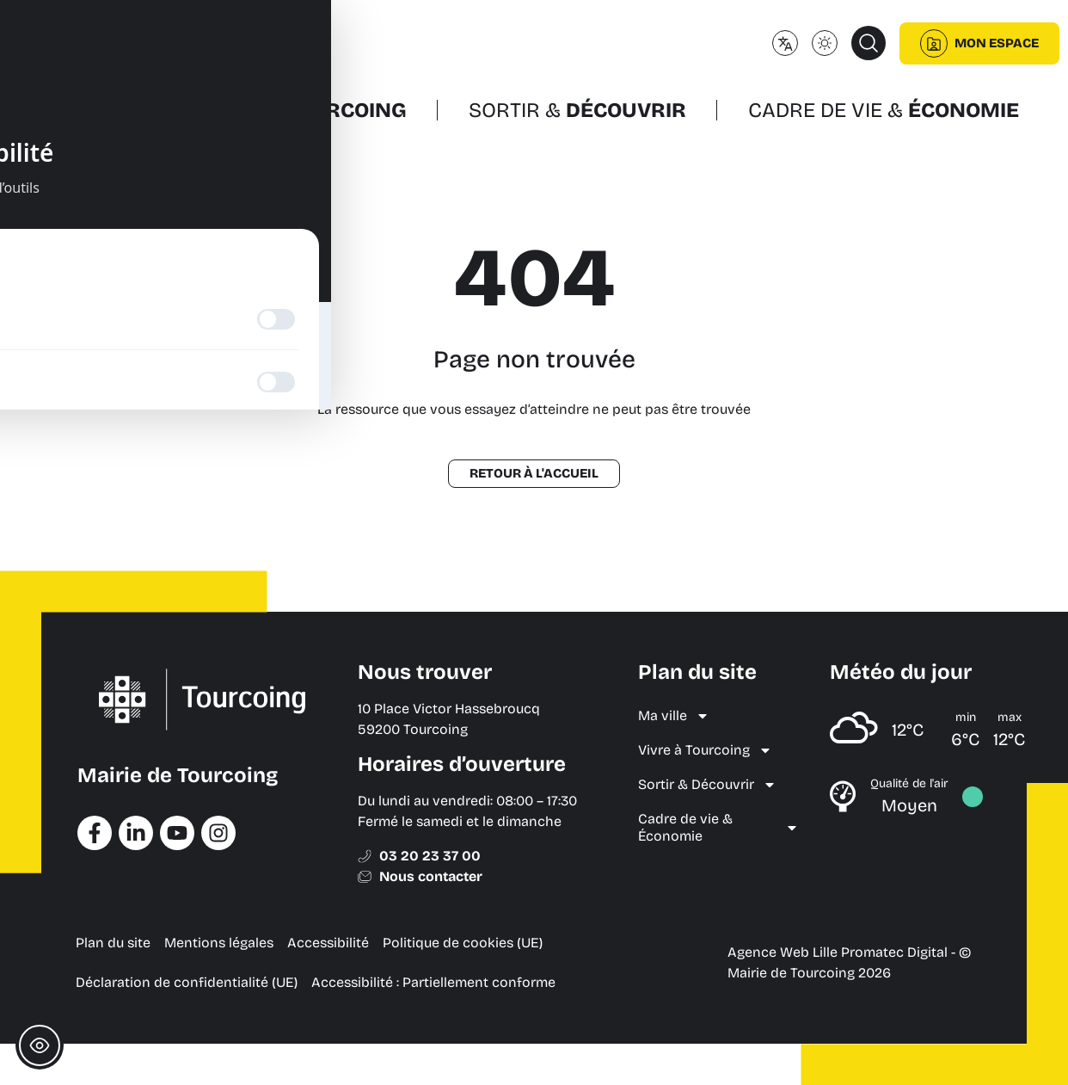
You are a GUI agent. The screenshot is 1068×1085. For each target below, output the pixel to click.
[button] (868, 43)
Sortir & (577, 110)
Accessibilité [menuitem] (328, 942)
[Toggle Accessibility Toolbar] (39, 1045)
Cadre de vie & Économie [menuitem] (718, 827)
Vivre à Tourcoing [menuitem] (705, 750)
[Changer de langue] (785, 43)
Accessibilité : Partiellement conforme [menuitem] (433, 982)
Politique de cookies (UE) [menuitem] (463, 942)
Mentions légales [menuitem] (218, 942)
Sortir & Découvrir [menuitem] (707, 784)
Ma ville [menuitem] (673, 715)
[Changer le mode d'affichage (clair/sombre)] (825, 43)
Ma (94, 110)
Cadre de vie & (883, 110)
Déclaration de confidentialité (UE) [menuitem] (187, 982)
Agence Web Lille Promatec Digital (837, 952)
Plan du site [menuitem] (113, 942)
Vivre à (304, 110)
